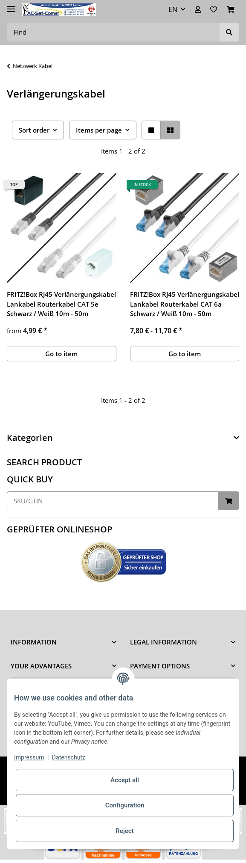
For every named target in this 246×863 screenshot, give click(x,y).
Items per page (99, 130)
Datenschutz (68, 757)
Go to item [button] (61, 353)
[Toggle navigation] (11, 5)
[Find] (113, 32)
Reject (124, 831)
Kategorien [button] (30, 438)
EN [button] (172, 9)
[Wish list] (213, 9)
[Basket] (230, 9)
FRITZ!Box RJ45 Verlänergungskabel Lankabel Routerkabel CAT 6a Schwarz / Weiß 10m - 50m (184, 304)
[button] (197, 9)
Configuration (125, 805)
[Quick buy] (113, 501)
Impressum (29, 757)
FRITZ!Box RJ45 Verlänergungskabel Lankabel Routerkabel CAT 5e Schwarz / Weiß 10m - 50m (61, 304)
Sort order (34, 130)
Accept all (124, 780)
